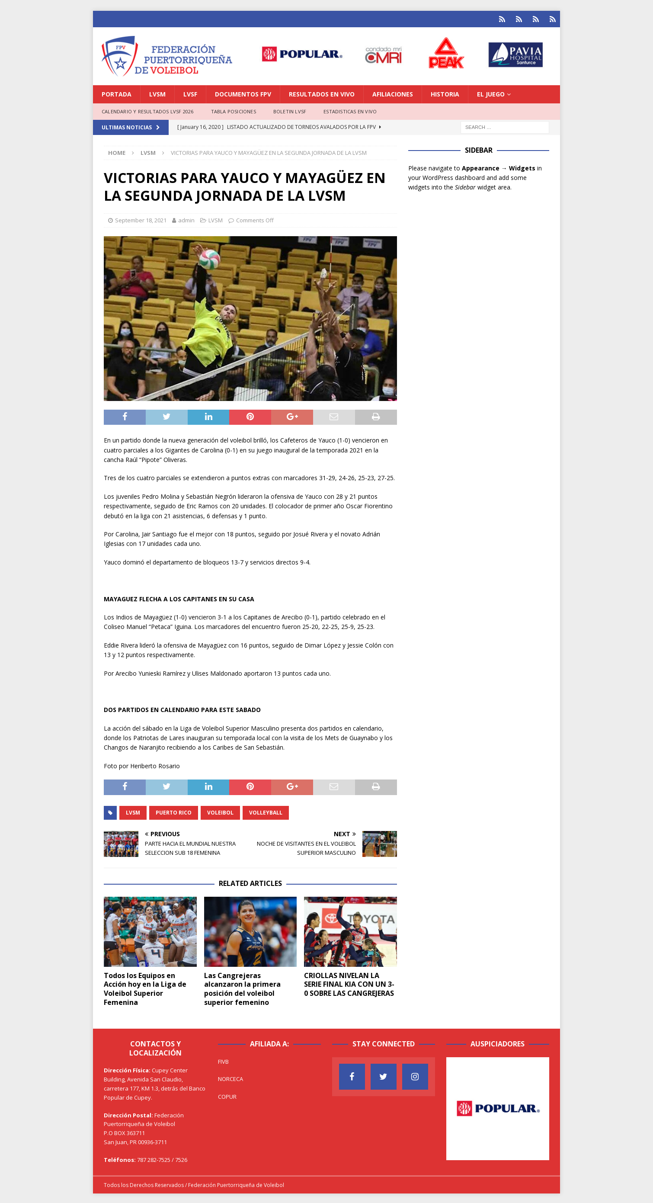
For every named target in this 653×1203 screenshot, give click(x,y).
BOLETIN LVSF (289, 110)
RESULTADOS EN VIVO (322, 93)
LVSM (157, 93)
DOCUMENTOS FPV (243, 93)
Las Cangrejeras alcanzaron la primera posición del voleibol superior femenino (242, 987)
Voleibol (220, 811)
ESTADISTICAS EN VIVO (350, 110)
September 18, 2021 (140, 219)
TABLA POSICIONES (233, 110)
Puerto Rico (174, 811)
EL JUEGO (491, 93)
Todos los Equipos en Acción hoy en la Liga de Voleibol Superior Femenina (145, 987)
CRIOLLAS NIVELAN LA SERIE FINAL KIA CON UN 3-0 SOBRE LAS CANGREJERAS (349, 983)
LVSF (190, 93)
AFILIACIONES (392, 93)
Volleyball (265, 811)
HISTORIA (445, 93)
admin (186, 219)
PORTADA (116, 93)
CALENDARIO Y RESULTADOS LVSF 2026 (148, 110)
